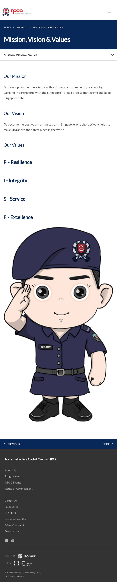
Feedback (10, 506)
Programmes (12, 476)
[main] (58, 234)
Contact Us (11, 500)
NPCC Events (13, 482)
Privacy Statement (14, 525)
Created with (22, 556)
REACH (9, 512)
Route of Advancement (19, 488)
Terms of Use (12, 531)
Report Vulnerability (15, 518)
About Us (10, 470)
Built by (21, 563)
